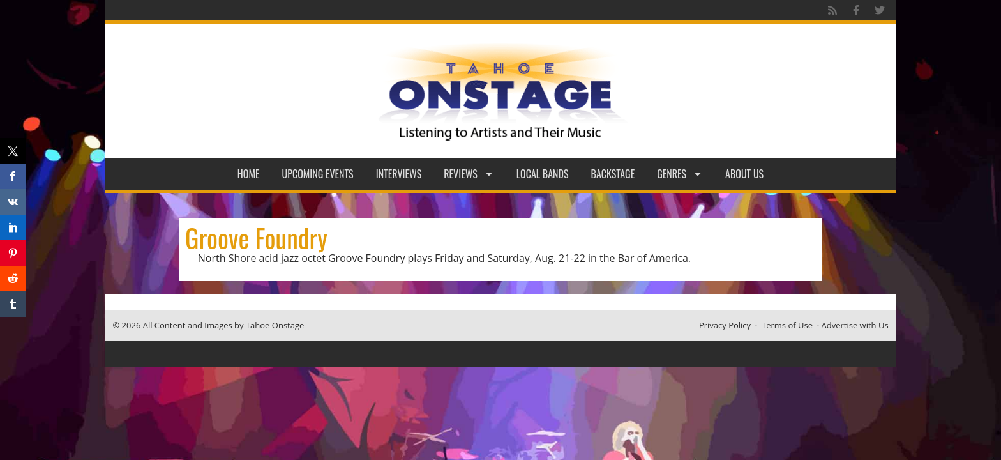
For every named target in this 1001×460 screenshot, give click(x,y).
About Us (744, 173)
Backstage (613, 173)
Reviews (469, 173)
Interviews (399, 173)
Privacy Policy (725, 325)
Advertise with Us (855, 325)
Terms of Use (787, 325)
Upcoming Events (318, 173)
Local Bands (542, 173)
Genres (680, 173)
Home (248, 173)
